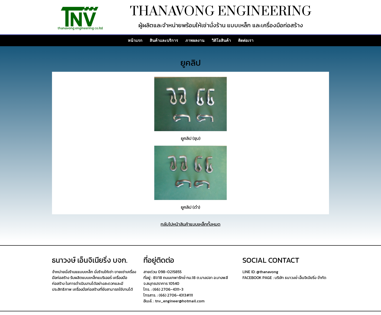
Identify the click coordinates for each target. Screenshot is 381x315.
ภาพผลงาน (194, 40)
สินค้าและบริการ (164, 40)
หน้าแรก (135, 40)
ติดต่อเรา (245, 40)
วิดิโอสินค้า (221, 40)
